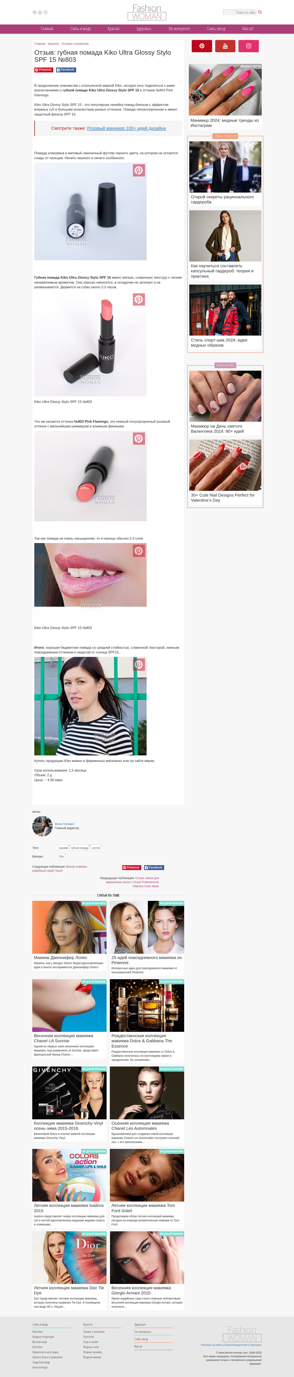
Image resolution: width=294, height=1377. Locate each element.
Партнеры (255, 1345)
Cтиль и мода (81, 28)
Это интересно (179, 28)
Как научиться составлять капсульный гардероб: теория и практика (222, 270)
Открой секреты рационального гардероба (222, 199)
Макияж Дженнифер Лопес (60, 957)
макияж (64, 847)
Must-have (37, 1331)
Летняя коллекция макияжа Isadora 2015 (69, 1208)
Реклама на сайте (211, 1345)
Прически (88, 1337)
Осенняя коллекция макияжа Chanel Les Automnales (140, 1126)
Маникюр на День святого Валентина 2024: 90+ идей (217, 429)
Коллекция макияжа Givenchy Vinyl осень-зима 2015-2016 (68, 1126)
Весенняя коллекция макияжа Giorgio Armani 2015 (141, 1290)
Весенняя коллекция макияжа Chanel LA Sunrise (63, 1038)
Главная (47, 28)
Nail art (247, 28)
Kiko (62, 856)
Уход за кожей (90, 1342)
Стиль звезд (216, 28)
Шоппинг (37, 1347)
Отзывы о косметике (75, 43)
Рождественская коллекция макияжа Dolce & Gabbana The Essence (141, 1040)
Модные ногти (251, 66)
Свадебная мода (41, 1362)
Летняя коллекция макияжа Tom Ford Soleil (143, 1208)
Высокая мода (39, 1342)
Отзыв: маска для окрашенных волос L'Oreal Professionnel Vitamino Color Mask (132, 882)
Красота (113, 28)
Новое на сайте (225, 365)
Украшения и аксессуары (45, 1352)
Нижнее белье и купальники (47, 1357)
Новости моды (40, 1367)
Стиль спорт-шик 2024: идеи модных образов (219, 342)
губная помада (80, 847)
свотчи (96, 847)
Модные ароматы (92, 1352)
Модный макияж (94, 903)
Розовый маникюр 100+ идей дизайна (126, 128)
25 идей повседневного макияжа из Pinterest (146, 960)
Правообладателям (235, 1345)
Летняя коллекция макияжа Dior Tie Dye (69, 1290)
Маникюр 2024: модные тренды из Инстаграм (224, 123)
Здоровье (143, 28)
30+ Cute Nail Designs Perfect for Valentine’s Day (223, 497)
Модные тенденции (43, 1337)
